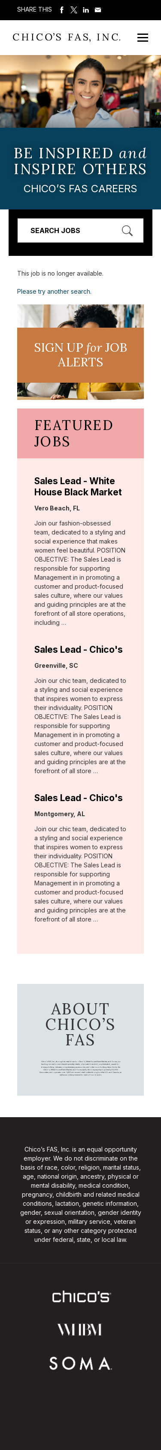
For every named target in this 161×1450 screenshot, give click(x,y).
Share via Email (98, 10)
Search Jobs (55, 230)
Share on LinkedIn (86, 10)
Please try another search (53, 291)
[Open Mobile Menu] (142, 37)
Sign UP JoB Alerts (80, 355)
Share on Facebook (62, 10)
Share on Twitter (74, 10)
